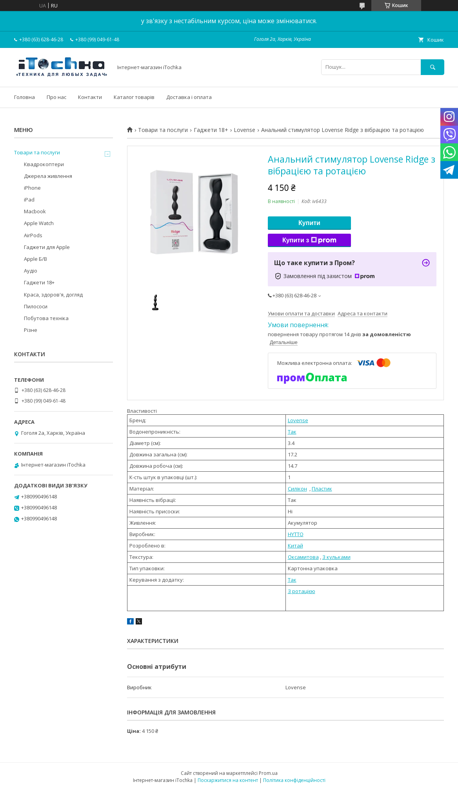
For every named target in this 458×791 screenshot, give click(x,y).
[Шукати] (432, 67)
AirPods (33, 235)
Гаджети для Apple (47, 247)
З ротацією (301, 591)
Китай (295, 545)
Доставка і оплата (189, 97)
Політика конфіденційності (294, 780)
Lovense (244, 130)
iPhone (32, 187)
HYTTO (296, 534)
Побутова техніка (46, 318)
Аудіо (30, 270)
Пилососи (35, 306)
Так (292, 431)
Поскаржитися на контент (228, 780)
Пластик (322, 488)
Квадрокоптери (44, 164)
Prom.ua (268, 773)
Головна (24, 97)
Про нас (56, 97)
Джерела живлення (48, 175)
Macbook (35, 211)
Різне (30, 329)
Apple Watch (39, 223)
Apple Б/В (35, 258)
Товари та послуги (163, 130)
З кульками (336, 556)
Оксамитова (303, 556)
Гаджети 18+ (211, 130)
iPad (29, 199)
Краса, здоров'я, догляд (53, 294)
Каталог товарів (134, 97)
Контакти (90, 97)
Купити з (309, 240)
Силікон (297, 488)
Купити (309, 223)
